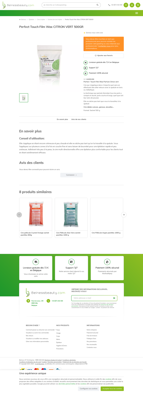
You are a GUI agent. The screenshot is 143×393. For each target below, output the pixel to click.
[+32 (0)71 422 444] (115, 5)
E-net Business (39, 364)
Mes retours (29, 336)
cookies (108, 379)
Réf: (85, 79)
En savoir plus (62, 119)
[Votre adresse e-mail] (94, 298)
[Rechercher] (97, 5)
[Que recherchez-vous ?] (71, 5)
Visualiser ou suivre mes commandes (37, 333)
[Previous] (19, 214)
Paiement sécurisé (92, 333)
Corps (58, 336)
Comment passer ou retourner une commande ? (40, 330)
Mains (58, 339)
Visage (58, 333)
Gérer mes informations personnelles (37, 341)
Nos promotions (92, 341)
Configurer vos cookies (88, 389)
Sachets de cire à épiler (55, 19)
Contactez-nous (104, 46)
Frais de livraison (92, 336)
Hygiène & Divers (61, 345)
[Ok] (114, 298)
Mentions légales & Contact (53, 360)
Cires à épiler (41, 19)
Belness (22, 19)
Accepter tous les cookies (112, 389)
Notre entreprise (92, 330)
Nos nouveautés (92, 344)
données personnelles (67, 384)
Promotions (59, 349)
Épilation (31, 19)
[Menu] (136, 13)
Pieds (58, 330)
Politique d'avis (91, 338)
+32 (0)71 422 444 (57, 301)
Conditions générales (69, 360)
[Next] (123, 214)
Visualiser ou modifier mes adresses (37, 338)
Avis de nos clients (78, 119)
